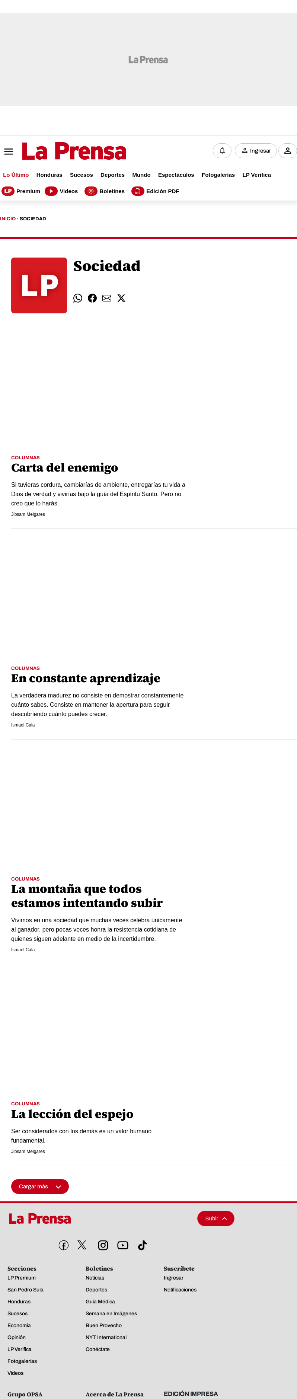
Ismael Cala (23, 724)
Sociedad (33, 218)
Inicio (8, 218)
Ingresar (260, 150)
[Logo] (56, 150)
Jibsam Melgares (28, 513)
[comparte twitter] (121, 297)
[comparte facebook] (92, 297)
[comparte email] (106, 297)
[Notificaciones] (222, 150)
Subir (216, 1217)
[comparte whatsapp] (77, 297)
